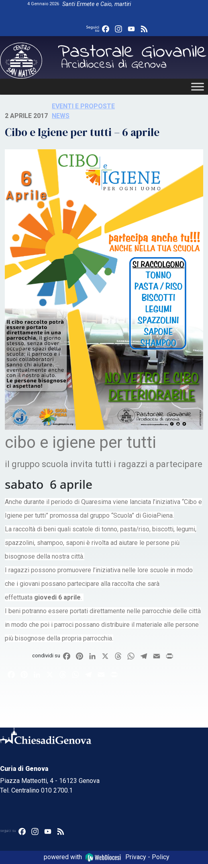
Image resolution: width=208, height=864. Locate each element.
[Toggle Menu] (197, 86)
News (60, 116)
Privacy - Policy (147, 857)
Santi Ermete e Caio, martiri (96, 4)
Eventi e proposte (83, 106)
